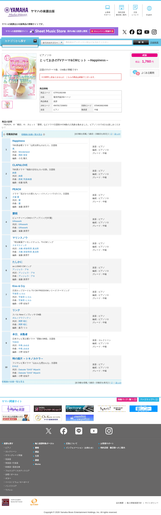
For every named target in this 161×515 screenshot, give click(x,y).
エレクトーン (11, 451)
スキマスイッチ (19, 245)
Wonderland (24, 152)
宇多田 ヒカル (18, 293)
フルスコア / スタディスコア (17, 471)
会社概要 (120, 503)
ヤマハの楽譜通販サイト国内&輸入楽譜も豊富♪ (60, 31)
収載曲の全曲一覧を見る (31, 134)
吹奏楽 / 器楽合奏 (12, 467)
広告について (71, 443)
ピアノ (8, 448)
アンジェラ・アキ (20, 269)
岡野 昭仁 (23, 321)
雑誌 (37, 452)
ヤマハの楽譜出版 (28, 11)
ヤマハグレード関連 (13, 455)
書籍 (37, 448)
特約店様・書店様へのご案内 (112, 448)
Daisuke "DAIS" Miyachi (29, 369)
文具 (37, 456)
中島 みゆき (24, 345)
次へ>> (117, 134)
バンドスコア (11, 486)
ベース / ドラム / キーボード (17, 482)
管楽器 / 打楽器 (11, 463)
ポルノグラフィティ (21, 318)
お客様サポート (107, 443)
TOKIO (15, 342)
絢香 (14, 173)
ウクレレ (9, 490)
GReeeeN (17, 221)
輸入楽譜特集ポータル (44, 443)
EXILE (15, 366)
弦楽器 (8, 459)
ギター (8, 478)
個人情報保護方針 (134, 503)
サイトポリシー (151, 503)
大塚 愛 (15, 197)
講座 (37, 460)
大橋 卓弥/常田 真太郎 (29, 248)
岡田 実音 (23, 155)
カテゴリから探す (15, 40)
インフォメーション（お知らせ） (80, 448)
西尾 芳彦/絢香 (25, 179)
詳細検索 (154, 42)
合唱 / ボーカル (11, 474)
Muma (38, 464)
